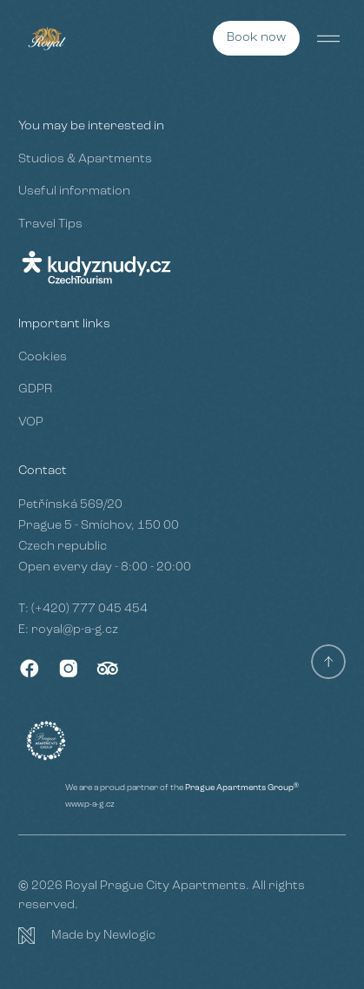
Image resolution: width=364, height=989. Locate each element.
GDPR (35, 389)
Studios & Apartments (85, 159)
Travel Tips (50, 224)
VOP (30, 422)
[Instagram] (68, 668)
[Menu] (328, 38)
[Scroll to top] (328, 661)
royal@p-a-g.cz (74, 629)
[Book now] (256, 38)
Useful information (74, 191)
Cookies (42, 357)
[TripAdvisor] (107, 668)
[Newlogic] (182, 936)
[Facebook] (29, 668)
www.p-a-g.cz (90, 804)
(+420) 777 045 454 (89, 609)
